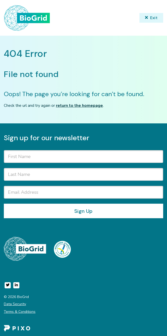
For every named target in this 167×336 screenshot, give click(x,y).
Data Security (15, 304)
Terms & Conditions (19, 311)
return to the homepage (79, 105)
